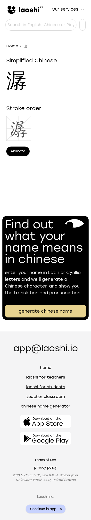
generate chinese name (45, 311)
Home (12, 46)
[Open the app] (45, 421)
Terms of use (45, 460)
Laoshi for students (45, 387)
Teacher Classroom (45, 396)
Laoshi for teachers (45, 377)
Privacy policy (45, 467)
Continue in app (43, 509)
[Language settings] (82, 25)
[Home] (24, 9)
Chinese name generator (45, 406)
